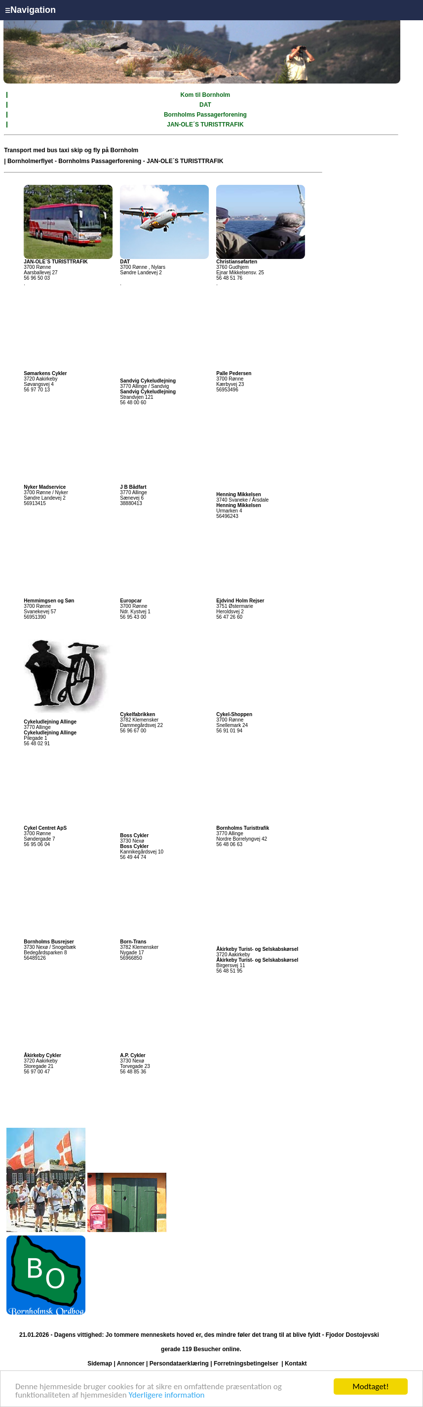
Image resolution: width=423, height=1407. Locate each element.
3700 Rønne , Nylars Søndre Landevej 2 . (142, 272)
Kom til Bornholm (206, 95)
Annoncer (131, 1363)
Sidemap (99, 1363)
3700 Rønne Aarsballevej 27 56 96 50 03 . (55, 272)
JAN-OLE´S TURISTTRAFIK (205, 125)
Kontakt (296, 1363)
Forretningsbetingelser (246, 1363)
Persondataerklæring (179, 1363)
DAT (205, 105)
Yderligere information (167, 1395)
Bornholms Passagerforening (205, 115)
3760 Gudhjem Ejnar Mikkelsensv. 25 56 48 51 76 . (240, 272)
